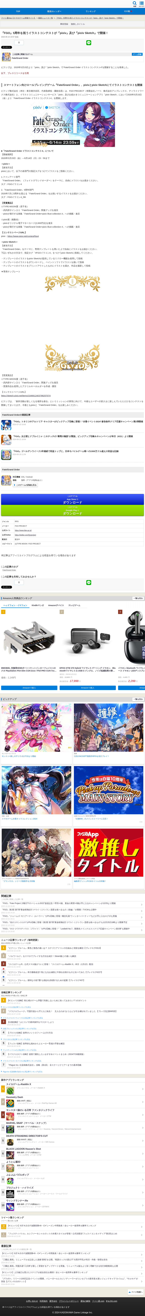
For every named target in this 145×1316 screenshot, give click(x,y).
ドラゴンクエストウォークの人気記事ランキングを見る (23, 1018)
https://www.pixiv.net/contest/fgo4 (23, 236)
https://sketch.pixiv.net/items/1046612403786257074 (26, 395)
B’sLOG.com (111, 1301)
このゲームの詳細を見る (26, 485)
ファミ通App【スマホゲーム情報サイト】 (18, 18)
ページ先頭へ (136, 1292)
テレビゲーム (74, 605)
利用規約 (44, 1301)
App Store (72, 499)
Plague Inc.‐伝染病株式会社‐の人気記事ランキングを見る (22, 1072)
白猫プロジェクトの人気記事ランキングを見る (19, 1028)
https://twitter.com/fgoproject (25, 535)
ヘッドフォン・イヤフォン (15, 605)
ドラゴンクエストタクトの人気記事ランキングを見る (22, 1061)
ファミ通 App (10, 4)
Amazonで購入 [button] (29, 688)
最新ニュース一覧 (45, 18)
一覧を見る (138, 598)
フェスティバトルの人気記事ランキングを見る (19, 1050)
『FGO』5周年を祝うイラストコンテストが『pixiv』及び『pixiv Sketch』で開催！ (90, 18)
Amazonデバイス (56, 605)
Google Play (72, 510)
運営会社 (53, 1301)
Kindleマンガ (38, 605)
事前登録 (64, 24)
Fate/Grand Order (9, 570)
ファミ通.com (98, 1301)
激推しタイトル (78, 24)
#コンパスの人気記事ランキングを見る (17, 1007)
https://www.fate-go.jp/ (23, 530)
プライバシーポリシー (69, 1301)
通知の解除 (85, 1301)
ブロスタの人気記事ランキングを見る (16, 1039)
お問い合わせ (32, 1301)
